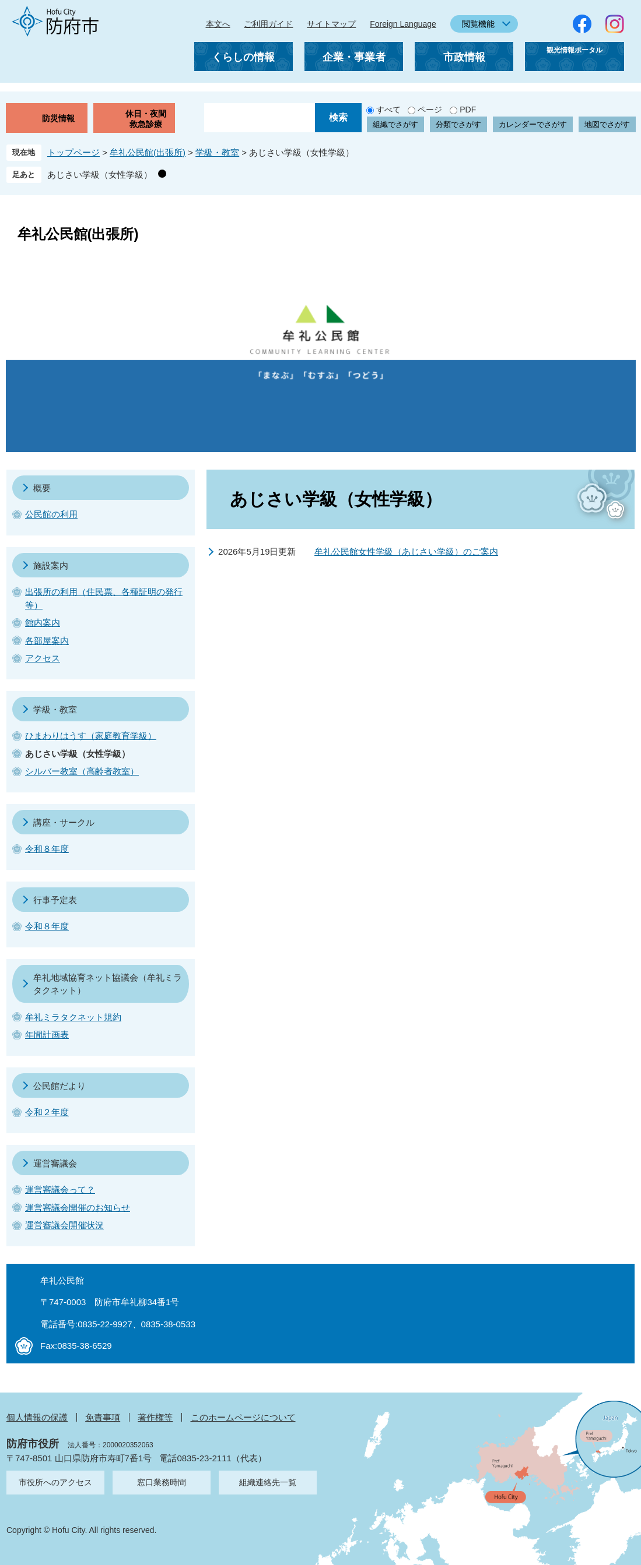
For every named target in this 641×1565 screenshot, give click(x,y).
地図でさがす (607, 124)
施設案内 (50, 565)
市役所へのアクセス (55, 1482)
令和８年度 (47, 849)
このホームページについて (243, 1417)
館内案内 (42, 623)
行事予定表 (55, 900)
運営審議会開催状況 (64, 1225)
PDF (468, 109)
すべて (388, 109)
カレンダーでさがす (533, 124)
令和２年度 (47, 1112)
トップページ (73, 152)
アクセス (42, 658)
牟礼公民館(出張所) (147, 152)
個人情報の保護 (37, 1417)
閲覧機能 (478, 24)
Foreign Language (403, 24)
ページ (430, 109)
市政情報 (464, 57)
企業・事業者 (354, 57)
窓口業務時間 (161, 1482)
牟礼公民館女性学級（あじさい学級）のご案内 (406, 551)
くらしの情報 (243, 57)
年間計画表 (47, 1034)
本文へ (218, 24)
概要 (42, 488)
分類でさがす (458, 124)
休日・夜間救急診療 (145, 119)
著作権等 (155, 1417)
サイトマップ (331, 24)
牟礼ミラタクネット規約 (73, 1017)
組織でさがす (395, 124)
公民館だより (59, 1086)
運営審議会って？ (60, 1189)
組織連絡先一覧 (267, 1482)
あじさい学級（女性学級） (99, 174)
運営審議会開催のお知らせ (77, 1207)
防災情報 (58, 118)
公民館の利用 (51, 514)
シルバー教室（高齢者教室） (82, 771)
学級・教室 (217, 152)
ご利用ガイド (268, 24)
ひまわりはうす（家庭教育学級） (90, 736)
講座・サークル (63, 822)
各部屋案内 (47, 641)
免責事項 (102, 1417)
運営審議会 (55, 1163)
